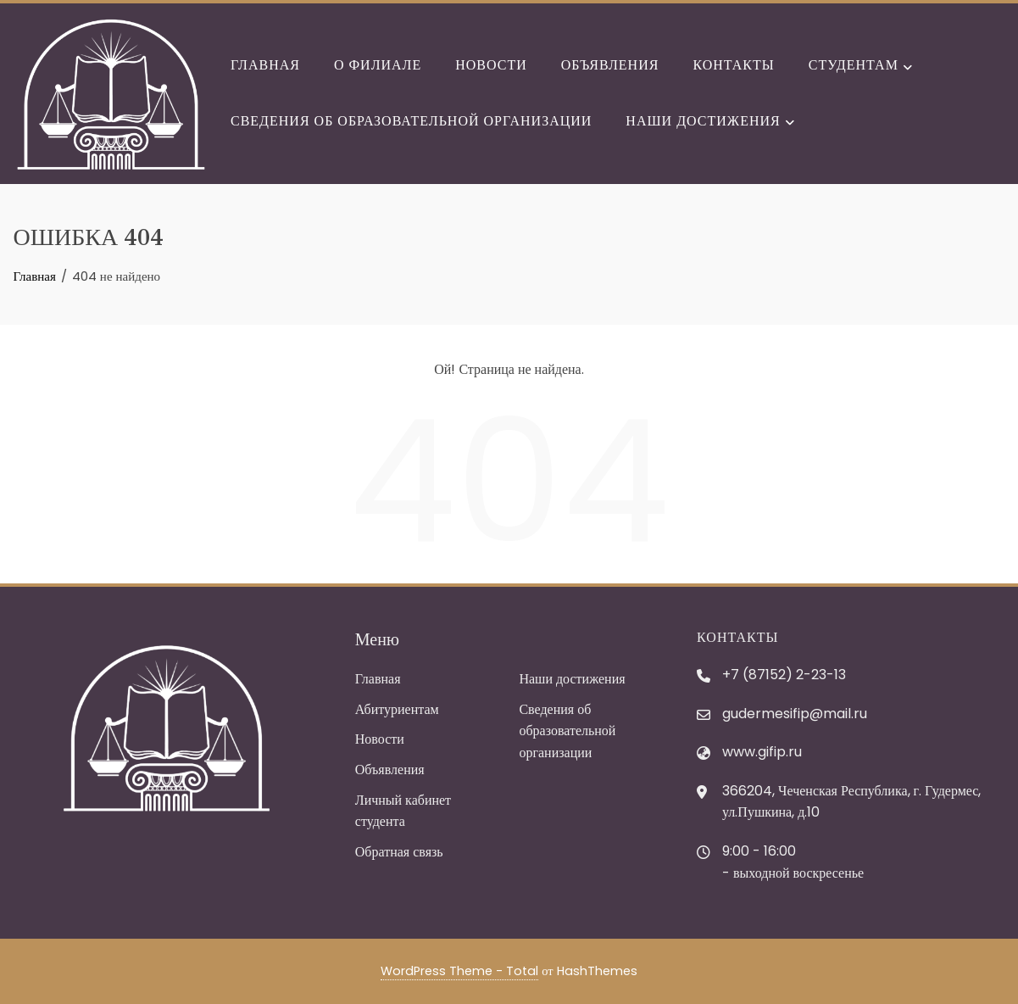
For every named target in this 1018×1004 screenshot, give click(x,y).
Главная (265, 65)
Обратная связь (399, 852)
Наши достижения (709, 122)
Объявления (610, 65)
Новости (491, 65)
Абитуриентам (397, 709)
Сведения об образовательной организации (411, 121)
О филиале (377, 65)
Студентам (860, 67)
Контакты (733, 65)
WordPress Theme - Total (459, 970)
